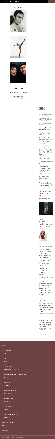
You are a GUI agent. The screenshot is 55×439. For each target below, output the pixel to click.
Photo (5, 358)
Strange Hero (7, 412)
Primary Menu (53, 1)
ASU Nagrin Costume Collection (11, 369)
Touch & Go (6, 417)
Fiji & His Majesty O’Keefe (9, 380)
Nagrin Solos (7, 401)
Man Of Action (7, 388)
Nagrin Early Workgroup (10, 390)
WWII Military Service (9, 420)
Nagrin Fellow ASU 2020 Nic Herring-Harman (45, 226)
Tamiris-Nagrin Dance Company (11, 414)
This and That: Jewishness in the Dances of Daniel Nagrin (45, 271)
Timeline (4, 353)
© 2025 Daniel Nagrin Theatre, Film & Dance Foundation (12, 437)
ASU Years (6, 372)
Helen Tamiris (7, 382)
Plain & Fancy (7, 409)
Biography (4, 348)
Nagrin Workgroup (8, 398)
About (3, 345)
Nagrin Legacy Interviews (8, 350)
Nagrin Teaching (7, 396)
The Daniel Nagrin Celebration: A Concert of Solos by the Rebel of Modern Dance (46, 150)
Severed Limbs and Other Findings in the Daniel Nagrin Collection (45, 323)
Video (5, 356)
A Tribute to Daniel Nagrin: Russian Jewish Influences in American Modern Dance (46, 307)
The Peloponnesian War (9, 404)
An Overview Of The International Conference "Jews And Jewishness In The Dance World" (45, 253)
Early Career (7, 377)
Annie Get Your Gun (8, 366)
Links (3, 427)
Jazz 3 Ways (6, 385)
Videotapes (4, 425)
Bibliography (5, 430)
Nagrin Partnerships (8, 393)
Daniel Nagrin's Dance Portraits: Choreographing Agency (44, 291)
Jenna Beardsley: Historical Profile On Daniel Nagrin (45, 168)
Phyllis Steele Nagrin (8, 406)
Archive (5, 361)
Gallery (4, 364)
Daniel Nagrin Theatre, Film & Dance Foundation (15, 2)
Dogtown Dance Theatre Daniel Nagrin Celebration (16, 374)
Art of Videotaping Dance (8, 422)
